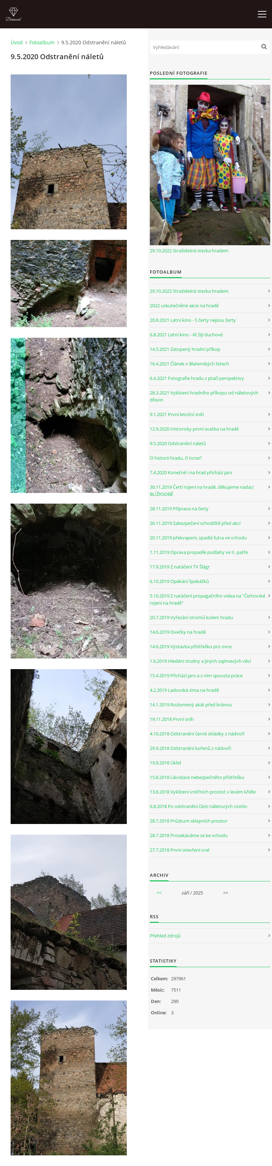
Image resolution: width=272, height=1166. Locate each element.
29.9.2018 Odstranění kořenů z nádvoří (190, 748)
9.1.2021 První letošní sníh (177, 414)
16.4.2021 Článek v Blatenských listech (189, 363)
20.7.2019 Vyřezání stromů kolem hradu (191, 617)
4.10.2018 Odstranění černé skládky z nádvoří (197, 733)
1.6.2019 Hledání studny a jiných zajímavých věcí (200, 661)
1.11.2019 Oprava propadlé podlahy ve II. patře (199, 552)
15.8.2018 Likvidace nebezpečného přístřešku (197, 777)
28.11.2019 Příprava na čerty (179, 508)
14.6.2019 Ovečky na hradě (178, 632)
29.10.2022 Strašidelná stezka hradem (189, 250)
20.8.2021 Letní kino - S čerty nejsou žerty (193, 320)
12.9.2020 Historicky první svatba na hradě (194, 429)
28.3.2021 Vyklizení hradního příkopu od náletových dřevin (204, 396)
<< (159, 893)
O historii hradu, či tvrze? (176, 458)
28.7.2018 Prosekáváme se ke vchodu (189, 835)
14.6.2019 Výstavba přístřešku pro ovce (191, 646)
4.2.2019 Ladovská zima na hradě (184, 690)
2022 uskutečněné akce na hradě (184, 305)
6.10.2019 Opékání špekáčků (179, 581)
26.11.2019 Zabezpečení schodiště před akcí (195, 523)
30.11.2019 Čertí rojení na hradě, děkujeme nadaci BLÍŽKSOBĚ (202, 490)
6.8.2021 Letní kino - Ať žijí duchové (186, 334)
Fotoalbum (42, 42)
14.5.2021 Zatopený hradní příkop (185, 349)
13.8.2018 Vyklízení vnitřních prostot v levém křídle (203, 792)
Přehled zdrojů (165, 935)
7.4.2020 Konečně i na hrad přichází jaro (191, 472)
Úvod (17, 42)
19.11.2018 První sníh (172, 719)
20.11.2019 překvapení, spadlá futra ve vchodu (198, 537)
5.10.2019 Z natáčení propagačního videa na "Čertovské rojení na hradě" (207, 599)
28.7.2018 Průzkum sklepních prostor (188, 821)
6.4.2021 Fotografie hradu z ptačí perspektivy (197, 378)
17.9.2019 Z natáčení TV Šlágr (180, 567)
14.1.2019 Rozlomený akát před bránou (191, 704)
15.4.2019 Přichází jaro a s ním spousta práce (196, 675)
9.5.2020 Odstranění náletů (178, 443)
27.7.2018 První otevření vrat (180, 850)
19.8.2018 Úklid (165, 762)
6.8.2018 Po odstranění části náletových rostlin (198, 806)
